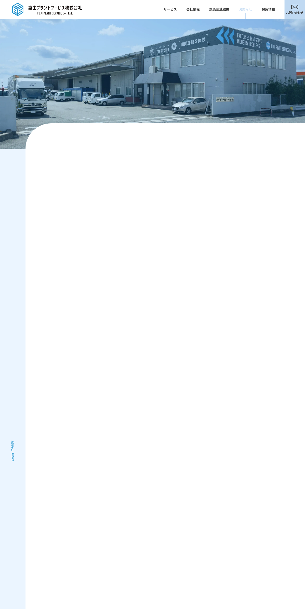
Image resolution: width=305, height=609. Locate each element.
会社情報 (193, 9)
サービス (170, 9)
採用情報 (268, 9)
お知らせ (245, 9)
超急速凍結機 (219, 9)
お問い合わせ (294, 9)
